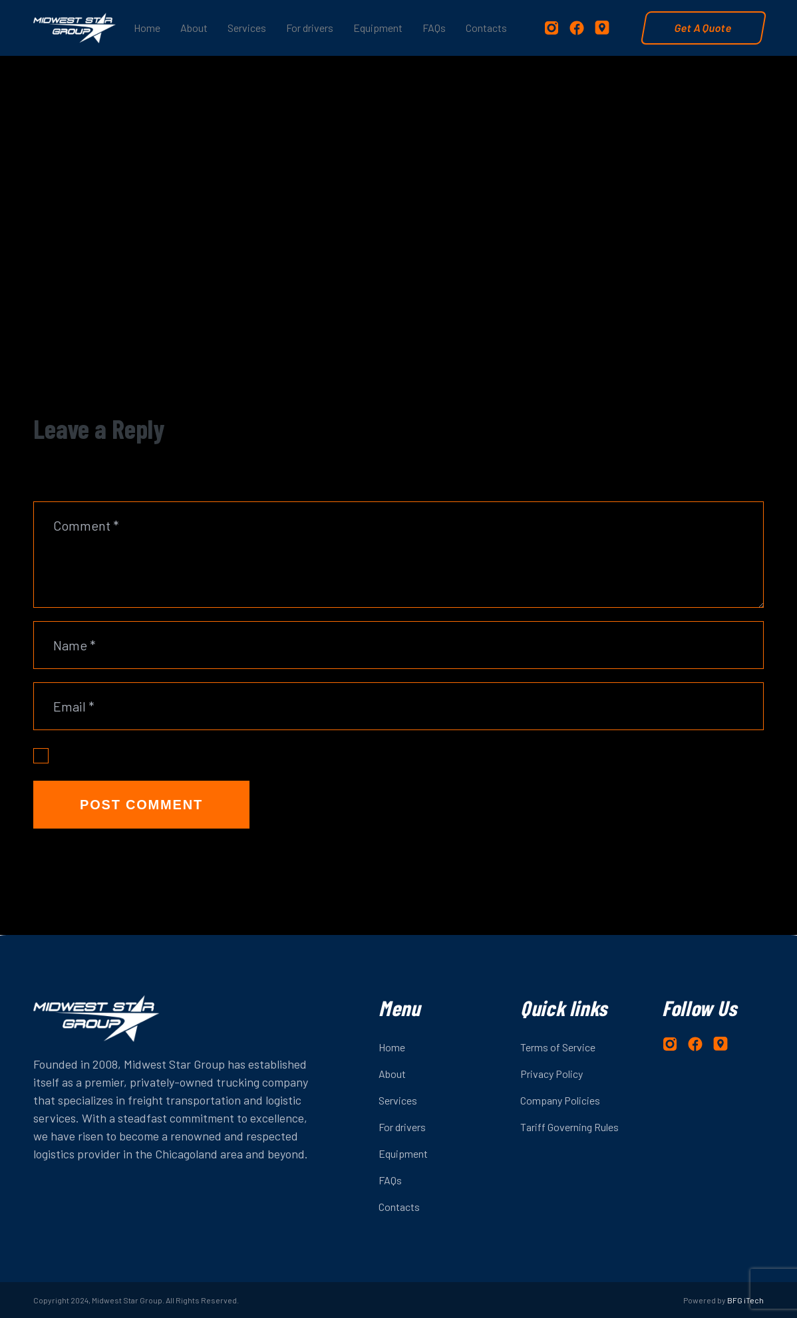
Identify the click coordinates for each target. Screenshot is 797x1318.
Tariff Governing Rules (569, 1126)
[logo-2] (74, 28)
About (392, 1073)
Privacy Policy (551, 1073)
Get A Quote (703, 27)
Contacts (399, 1206)
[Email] (398, 706)
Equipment (403, 1153)
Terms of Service (557, 1047)
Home (392, 1047)
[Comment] (398, 554)
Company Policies (560, 1100)
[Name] (398, 645)
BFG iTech (745, 1300)
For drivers (402, 1126)
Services (398, 1100)
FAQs (390, 1180)
